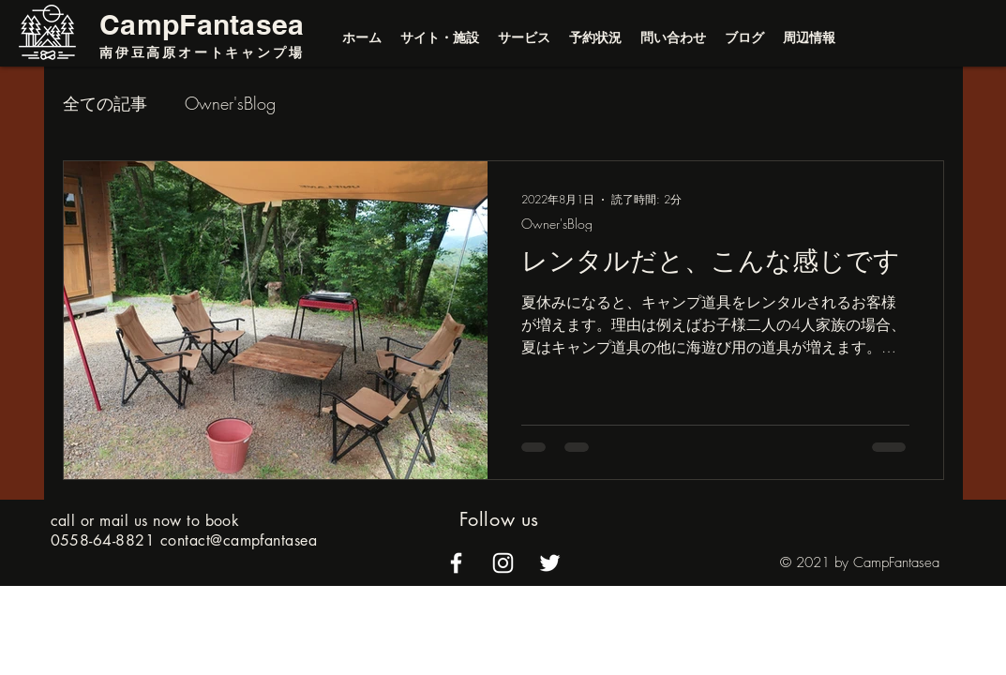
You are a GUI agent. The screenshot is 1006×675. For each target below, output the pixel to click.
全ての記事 (105, 103)
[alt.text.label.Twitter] (549, 563)
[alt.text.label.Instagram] (503, 563)
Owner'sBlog (230, 103)
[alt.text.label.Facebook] (456, 563)
